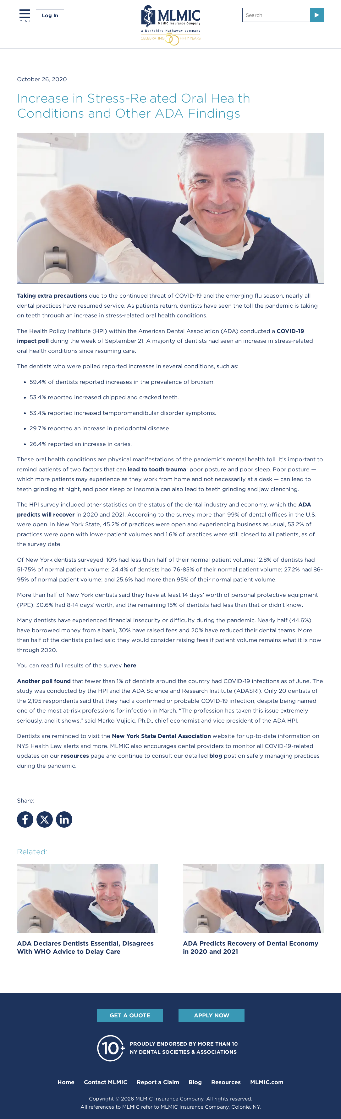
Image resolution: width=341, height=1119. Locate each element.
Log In (50, 16)
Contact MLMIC (105, 1082)
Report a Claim (158, 1082)
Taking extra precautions (52, 295)
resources (75, 755)
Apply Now (211, 1015)
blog (215, 755)
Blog (195, 1082)
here (130, 665)
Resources (226, 1082)
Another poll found (44, 681)
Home (66, 1082)
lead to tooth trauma (157, 469)
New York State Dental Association (161, 736)
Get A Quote (129, 1015)
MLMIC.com (266, 1082)
